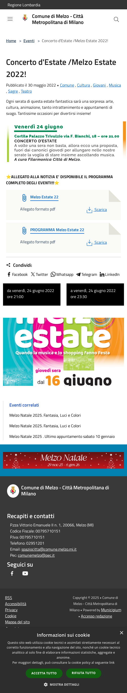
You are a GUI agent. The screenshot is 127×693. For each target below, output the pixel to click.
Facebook (17, 274)
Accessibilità (15, 604)
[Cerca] (116, 19)
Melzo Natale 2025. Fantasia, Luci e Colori (45, 415)
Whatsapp (61, 274)
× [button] (121, 633)
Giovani (99, 85)
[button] (63, 684)
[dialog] (63, 660)
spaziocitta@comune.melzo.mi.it (49, 549)
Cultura (83, 85)
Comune (67, 85)
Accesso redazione (96, 616)
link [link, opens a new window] (112, 662)
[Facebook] (12, 573)
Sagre (13, 91)
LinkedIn (109, 274)
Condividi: (19, 265)
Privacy (11, 610)
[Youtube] (25, 573)
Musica (115, 85)
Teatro (26, 91)
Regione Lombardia (24, 5)
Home (11, 41)
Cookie (10, 616)
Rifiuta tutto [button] (84, 673)
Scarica (96, 209)
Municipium (111, 610)
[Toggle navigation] (10, 19)
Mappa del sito (17, 622)
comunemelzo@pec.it (36, 555)
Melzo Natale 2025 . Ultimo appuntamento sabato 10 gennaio (62, 436)
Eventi (29, 41)
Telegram (86, 274)
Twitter (39, 274)
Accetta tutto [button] (44, 673)
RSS (8, 598)
